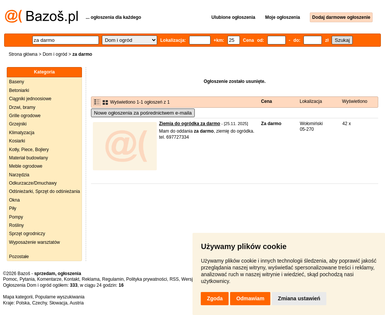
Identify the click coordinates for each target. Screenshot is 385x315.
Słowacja (58, 303)
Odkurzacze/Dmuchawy (33, 183)
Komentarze (49, 279)
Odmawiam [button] (250, 298)
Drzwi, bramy (22, 107)
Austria (76, 303)
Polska (23, 303)
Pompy (16, 217)
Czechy (39, 303)
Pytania (27, 279)
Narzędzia (19, 174)
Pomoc (10, 279)
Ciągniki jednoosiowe (30, 98)
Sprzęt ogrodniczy (27, 233)
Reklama (90, 279)
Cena (266, 101)
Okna (14, 200)
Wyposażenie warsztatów (34, 242)
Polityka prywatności (146, 279)
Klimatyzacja (21, 132)
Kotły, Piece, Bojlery (29, 149)
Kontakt (71, 279)
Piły (12, 208)
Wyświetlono (354, 101)
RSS (174, 279)
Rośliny (16, 225)
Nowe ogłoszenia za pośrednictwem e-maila (143, 113)
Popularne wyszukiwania (59, 297)
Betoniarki (19, 90)
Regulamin (113, 279)
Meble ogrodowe (25, 166)
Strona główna (23, 54)
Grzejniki (18, 124)
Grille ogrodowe (25, 115)
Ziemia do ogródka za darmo (189, 123)
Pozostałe (19, 256)
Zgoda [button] (215, 298)
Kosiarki (17, 141)
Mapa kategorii (18, 297)
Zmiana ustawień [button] (299, 298)
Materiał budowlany (28, 158)
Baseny (16, 81)
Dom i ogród (54, 54)
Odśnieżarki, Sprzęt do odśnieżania (44, 191)
